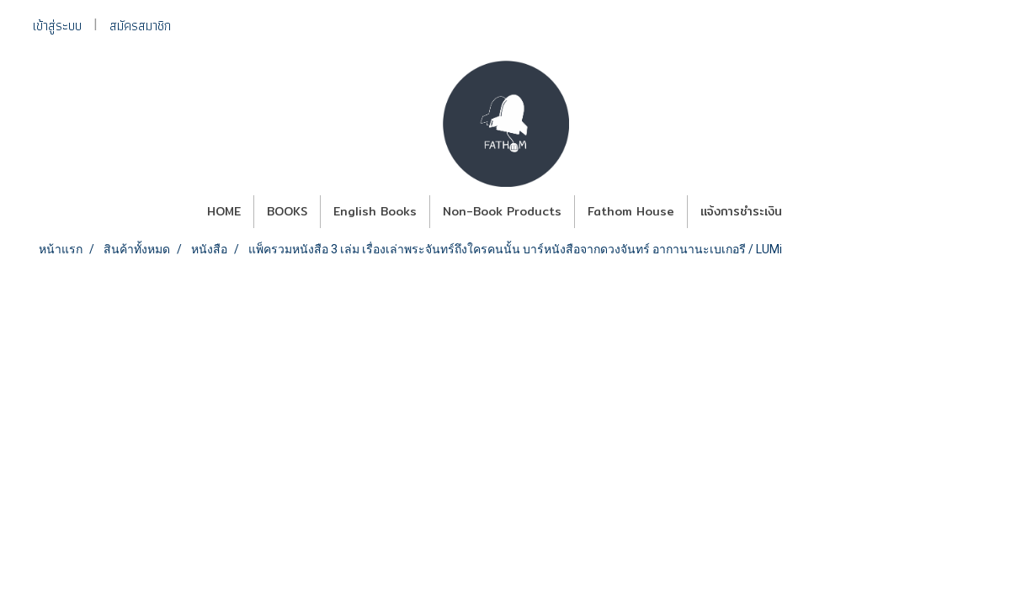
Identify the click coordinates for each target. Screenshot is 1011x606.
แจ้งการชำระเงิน (741, 211)
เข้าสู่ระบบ (57, 25)
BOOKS (287, 211)
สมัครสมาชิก (140, 25)
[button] (810, 212)
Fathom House (631, 211)
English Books (375, 211)
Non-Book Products (502, 211)
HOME (224, 211)
